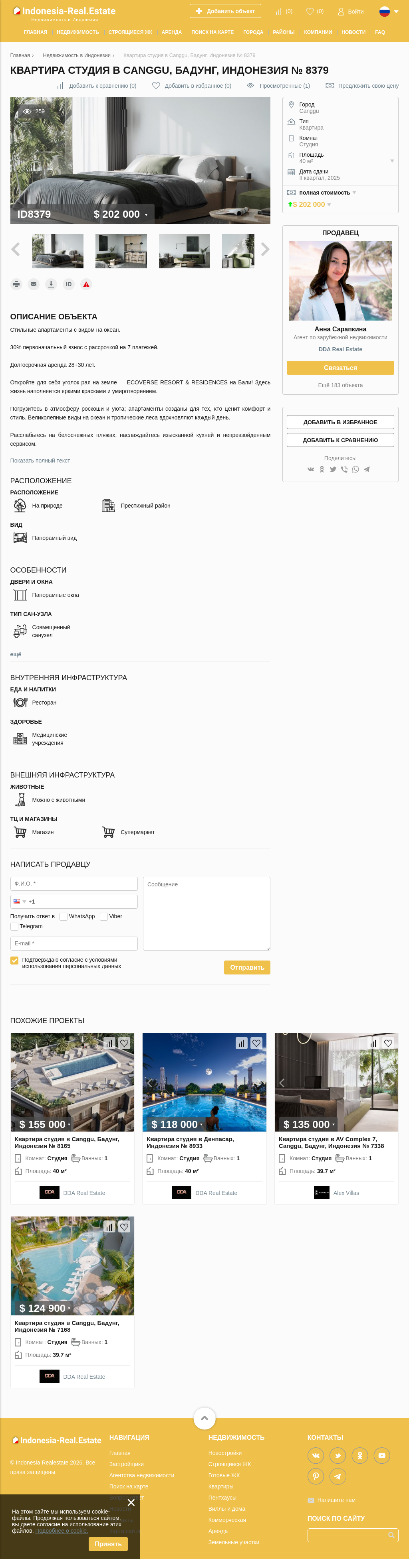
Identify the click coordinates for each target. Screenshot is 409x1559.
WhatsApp (82, 912)
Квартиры (221, 1482)
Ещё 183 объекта (340, 385)
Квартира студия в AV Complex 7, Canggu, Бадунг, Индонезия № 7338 (331, 1138)
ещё (15, 650)
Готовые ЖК (224, 1471)
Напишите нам (336, 1495)
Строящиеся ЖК (229, 1460)
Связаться (340, 367)
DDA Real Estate (340, 349)
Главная (120, 1448)
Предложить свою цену (368, 86)
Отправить (247, 963)
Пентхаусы (222, 1493)
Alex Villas (346, 1189)
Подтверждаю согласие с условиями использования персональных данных (71, 959)
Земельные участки (234, 1538)
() (289, 11)
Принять (108, 1544)
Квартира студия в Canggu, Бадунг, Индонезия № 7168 (67, 1322)
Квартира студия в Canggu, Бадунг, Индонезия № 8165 (67, 1138)
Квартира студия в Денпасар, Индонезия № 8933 (190, 1138)
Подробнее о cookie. (61, 1531)
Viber (115, 912)
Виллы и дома (227, 1504)
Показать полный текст (40, 456)
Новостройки (225, 1448)
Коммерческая (227, 1515)
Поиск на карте (129, 1482)
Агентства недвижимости (142, 1471)
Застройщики (126, 1460)
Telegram (31, 922)
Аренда (218, 1527)
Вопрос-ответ (126, 1493)
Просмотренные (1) (285, 86)
